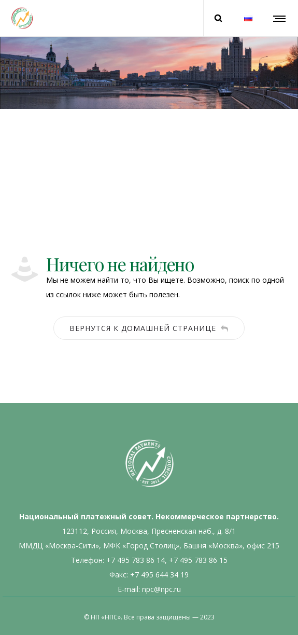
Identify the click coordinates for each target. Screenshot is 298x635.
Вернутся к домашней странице (149, 328)
